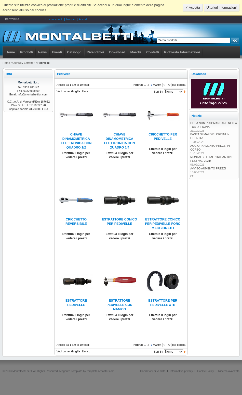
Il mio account (53, 19)
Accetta (194, 7)
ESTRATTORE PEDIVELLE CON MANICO (119, 305)
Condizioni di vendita (153, 371)
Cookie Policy (205, 371)
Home (10, 52)
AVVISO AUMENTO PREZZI (208, 168)
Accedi (83, 19)
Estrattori (29, 62)
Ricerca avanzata (228, 371)
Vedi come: (63, 91)
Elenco (86, 91)
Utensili (17, 62)
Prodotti (26, 52)
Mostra (157, 85)
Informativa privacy (181, 371)
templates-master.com (100, 371)
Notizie (70, 19)
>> (192, 175)
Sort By (158, 91)
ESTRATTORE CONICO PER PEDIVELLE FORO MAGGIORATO (162, 224)
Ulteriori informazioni (222, 7)
